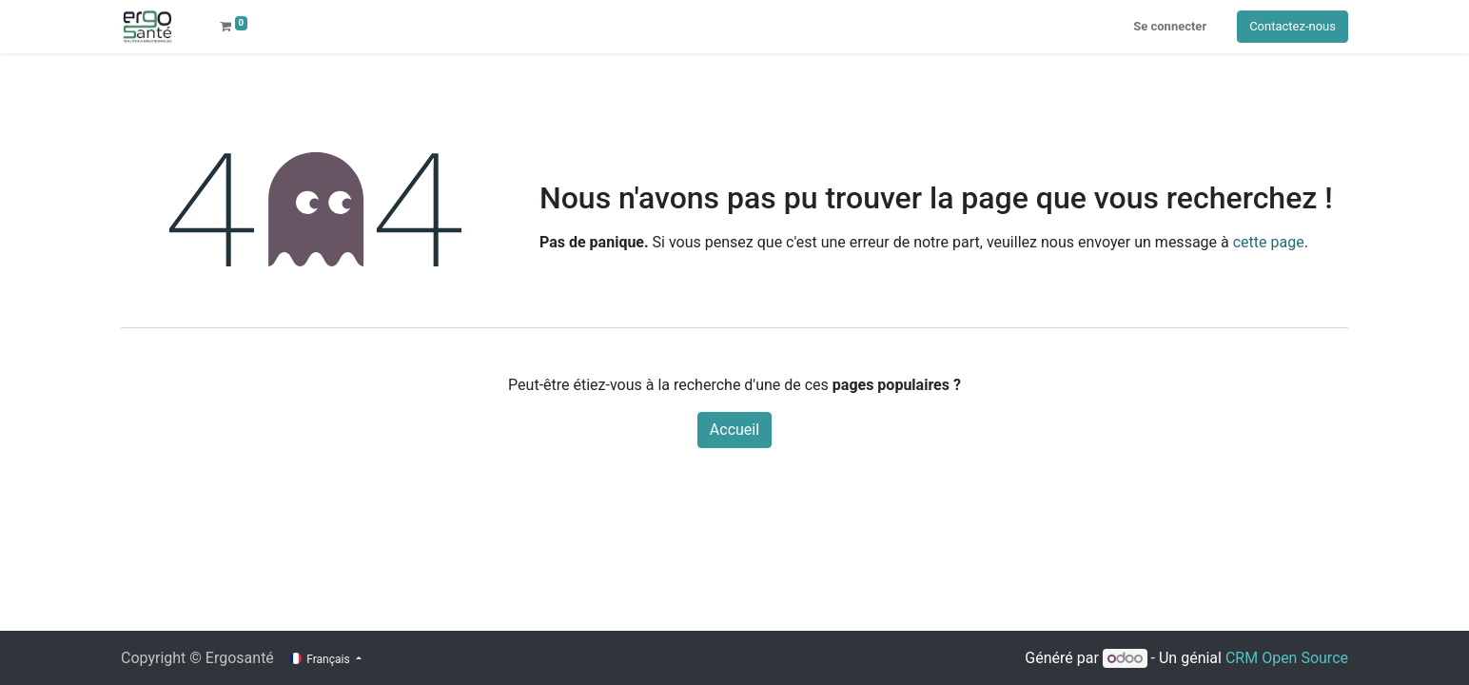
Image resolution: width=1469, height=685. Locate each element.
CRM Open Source (1286, 658)
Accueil (734, 430)
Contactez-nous (1292, 26)
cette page (1268, 242)
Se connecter (1169, 26)
